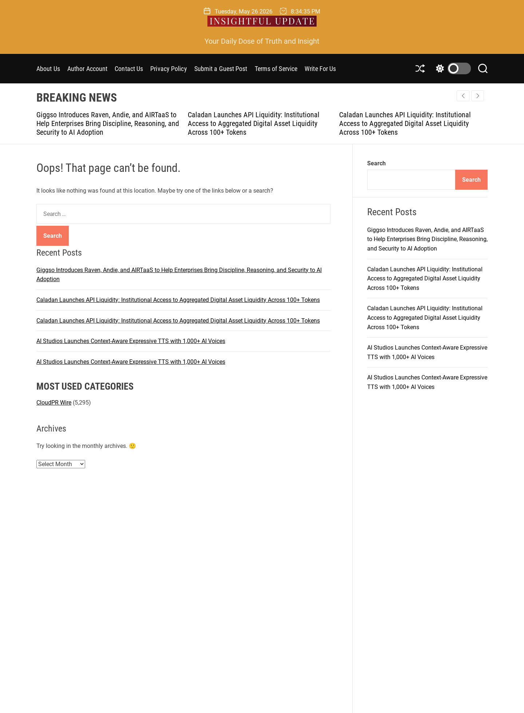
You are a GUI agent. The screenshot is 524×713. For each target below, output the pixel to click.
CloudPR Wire (53, 402)
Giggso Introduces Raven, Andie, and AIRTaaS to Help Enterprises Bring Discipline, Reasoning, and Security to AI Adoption (107, 123)
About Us (48, 68)
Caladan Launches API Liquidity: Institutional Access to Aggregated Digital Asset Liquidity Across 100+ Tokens (253, 123)
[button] (477, 95)
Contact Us (129, 68)
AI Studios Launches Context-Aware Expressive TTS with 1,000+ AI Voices (130, 341)
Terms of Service (276, 68)
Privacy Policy (168, 68)
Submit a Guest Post (220, 68)
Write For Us (320, 68)
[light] (451, 68)
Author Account (87, 68)
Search (376, 163)
